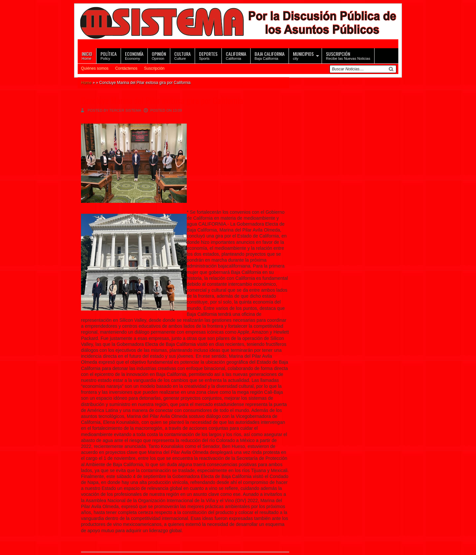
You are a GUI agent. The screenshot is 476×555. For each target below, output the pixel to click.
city (303, 55)
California (236, 55)
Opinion (159, 55)
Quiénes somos (94, 68)
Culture (182, 55)
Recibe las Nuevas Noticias (348, 55)
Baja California (270, 55)
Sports (208, 55)
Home (87, 55)
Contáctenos (126, 68)
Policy (108, 55)
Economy (134, 55)
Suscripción (154, 68)
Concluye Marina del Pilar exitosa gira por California (162, 100)
